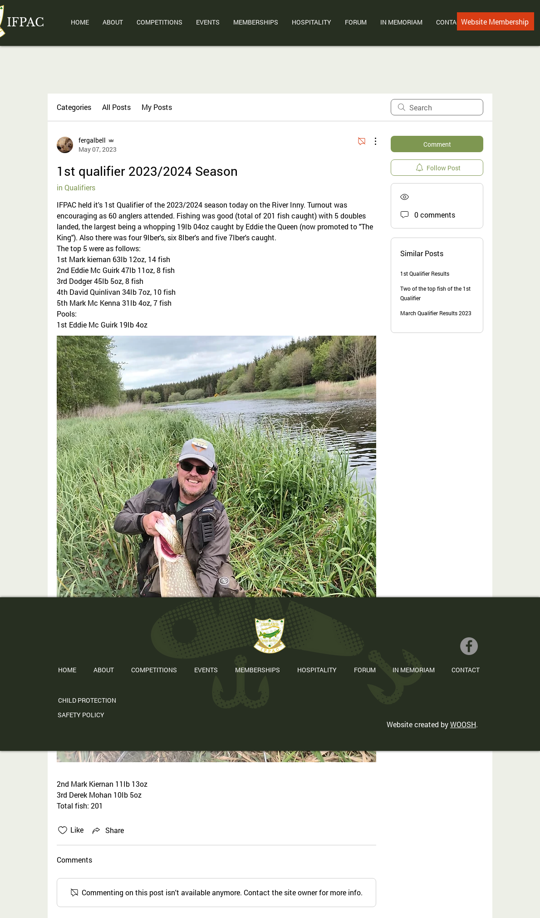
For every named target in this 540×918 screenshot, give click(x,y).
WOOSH (463, 724)
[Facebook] (469, 646)
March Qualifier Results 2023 (435, 313)
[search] (437, 107)
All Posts (116, 107)
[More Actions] (370, 141)
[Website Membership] (495, 21)
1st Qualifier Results (424, 273)
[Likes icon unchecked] (63, 830)
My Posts (157, 107)
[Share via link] (107, 830)
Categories (74, 107)
